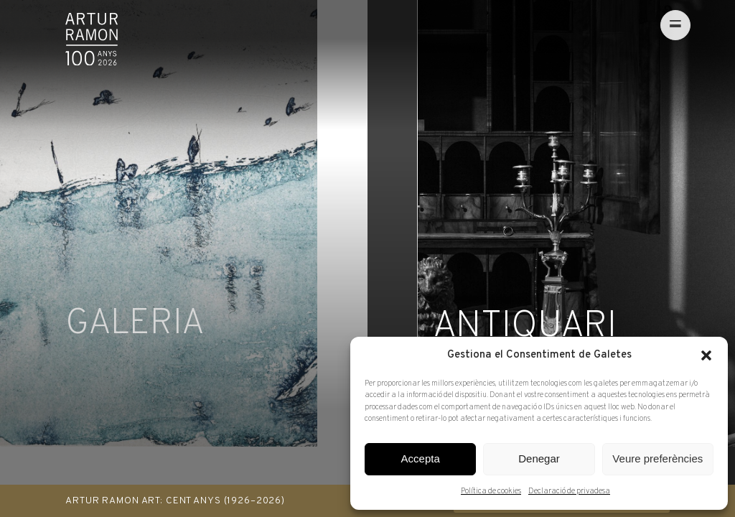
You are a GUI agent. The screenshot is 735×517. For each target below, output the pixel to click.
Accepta (420, 458)
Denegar (539, 458)
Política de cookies (491, 491)
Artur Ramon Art (91, 39)
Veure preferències (657, 458)
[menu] (654, 25)
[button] (706, 355)
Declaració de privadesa (569, 491)
